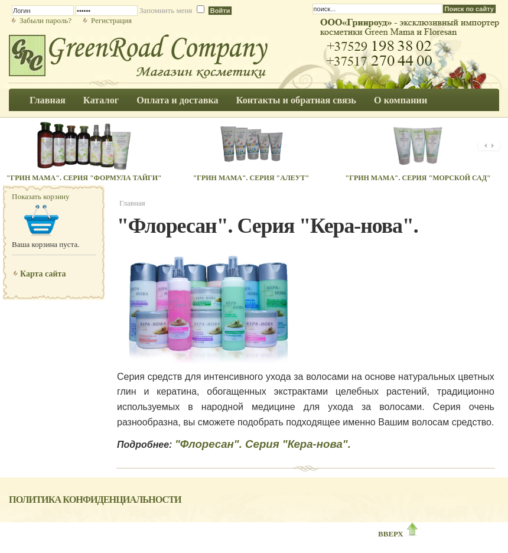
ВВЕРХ (398, 533)
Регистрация (111, 20)
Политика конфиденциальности (95, 500)
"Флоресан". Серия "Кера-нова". (263, 444)
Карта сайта (43, 273)
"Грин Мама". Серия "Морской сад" (418, 178)
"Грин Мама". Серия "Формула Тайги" (84, 178)
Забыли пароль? (45, 20)
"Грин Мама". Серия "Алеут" (251, 178)
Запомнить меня (165, 10)
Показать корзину (41, 196)
